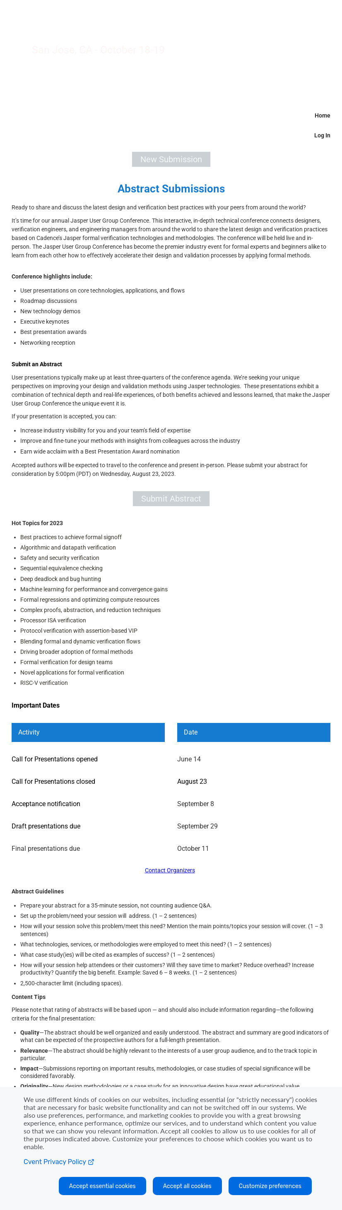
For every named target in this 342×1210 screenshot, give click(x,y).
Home (322, 115)
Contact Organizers (170, 870)
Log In (322, 135)
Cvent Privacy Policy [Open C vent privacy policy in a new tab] (59, 1162)
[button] (171, 159)
